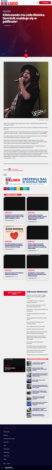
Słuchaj (45, 2)
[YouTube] (4, 463)
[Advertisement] (26, 38)
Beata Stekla (15, 169)
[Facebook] (10, 463)
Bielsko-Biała (6, 11)
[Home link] (9, 2)
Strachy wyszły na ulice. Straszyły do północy (37, 354)
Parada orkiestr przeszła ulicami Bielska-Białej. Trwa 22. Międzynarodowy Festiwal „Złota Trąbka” (36, 337)
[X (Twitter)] (5, 463)
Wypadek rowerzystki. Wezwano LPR (35, 329)
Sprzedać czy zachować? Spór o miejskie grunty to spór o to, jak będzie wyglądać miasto (36, 296)
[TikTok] (7, 463)
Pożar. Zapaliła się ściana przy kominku (36, 326)
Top (5, 174)
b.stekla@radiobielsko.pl (17, 170)
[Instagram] (8, 463)
